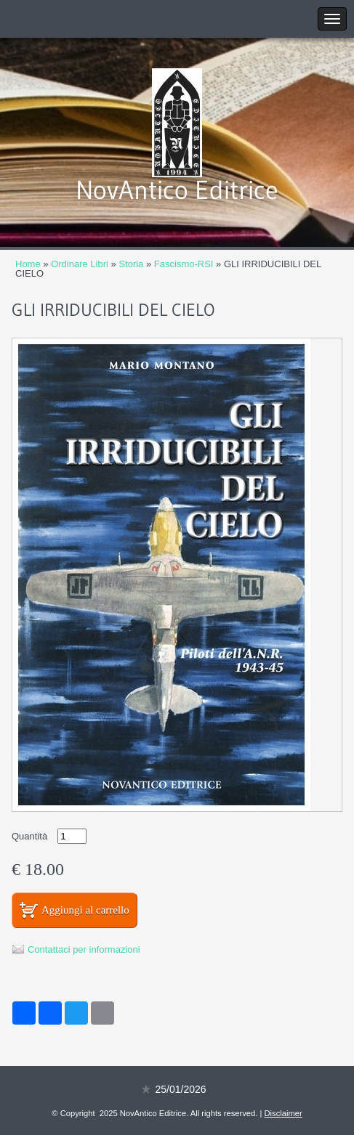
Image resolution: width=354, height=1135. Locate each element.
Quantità (29, 836)
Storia (130, 264)
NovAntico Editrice (177, 190)
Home (28, 264)
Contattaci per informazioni (84, 949)
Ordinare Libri (79, 264)
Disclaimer (283, 1113)
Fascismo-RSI (184, 264)
